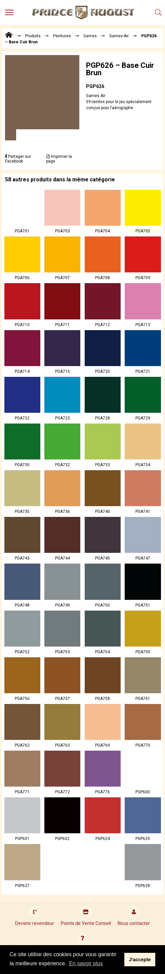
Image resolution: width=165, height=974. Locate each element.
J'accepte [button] (140, 959)
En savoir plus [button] (86, 963)
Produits (33, 36)
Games (90, 36)
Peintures (62, 36)
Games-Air (119, 36)
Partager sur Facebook (18, 159)
